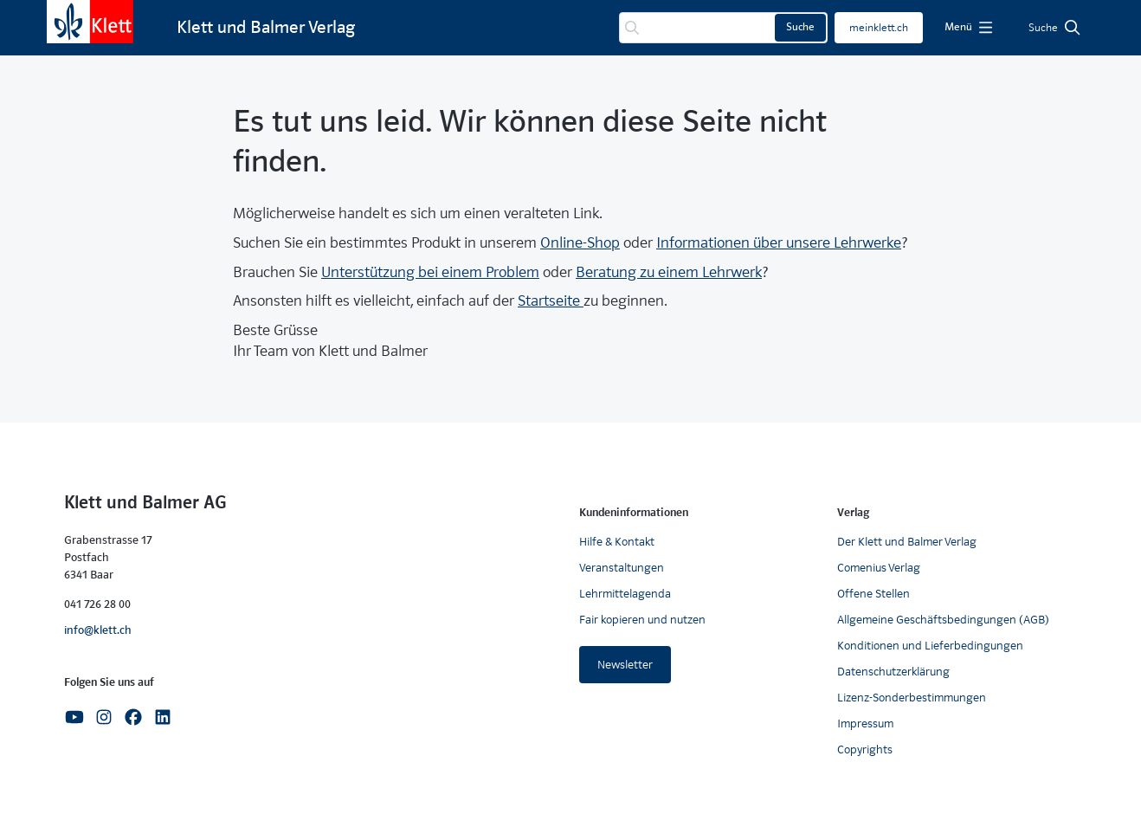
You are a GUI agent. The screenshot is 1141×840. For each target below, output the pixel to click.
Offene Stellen (873, 593)
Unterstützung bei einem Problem (430, 272)
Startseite (550, 301)
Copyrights (865, 749)
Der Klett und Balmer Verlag (907, 541)
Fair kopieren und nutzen (642, 619)
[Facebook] (133, 717)
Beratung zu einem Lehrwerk (669, 272)
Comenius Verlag (878, 567)
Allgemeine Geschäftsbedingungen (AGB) (943, 619)
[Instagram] (103, 717)
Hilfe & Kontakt (616, 541)
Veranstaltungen (621, 567)
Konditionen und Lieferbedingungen (930, 645)
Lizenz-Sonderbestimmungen (911, 697)
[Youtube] (74, 717)
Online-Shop (580, 243)
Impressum (865, 723)
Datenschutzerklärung (893, 671)
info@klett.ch (98, 630)
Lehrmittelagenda (625, 593)
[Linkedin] (162, 717)
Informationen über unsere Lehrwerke (778, 243)
